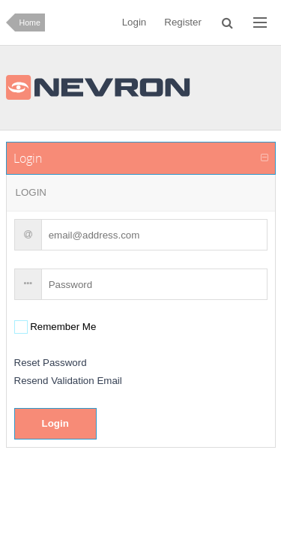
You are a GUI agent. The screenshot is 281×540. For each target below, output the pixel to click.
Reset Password (50, 362)
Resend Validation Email (68, 380)
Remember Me (62, 326)
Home (29, 22)
